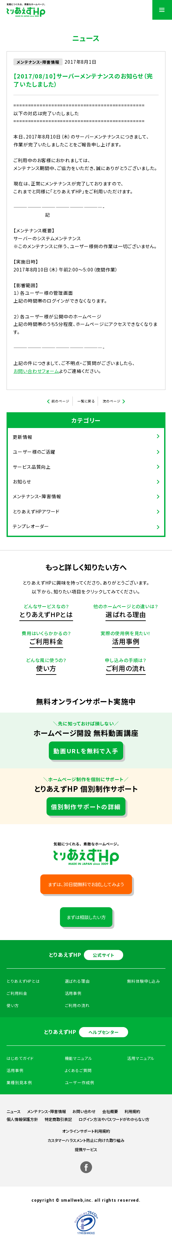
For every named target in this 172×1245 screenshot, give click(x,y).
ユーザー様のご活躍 (34, 451)
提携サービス (86, 1149)
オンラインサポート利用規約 (86, 1131)
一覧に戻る (86, 400)
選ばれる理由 (125, 614)
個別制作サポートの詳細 (86, 806)
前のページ (60, 400)
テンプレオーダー (31, 526)
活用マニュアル (141, 1058)
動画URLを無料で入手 (86, 750)
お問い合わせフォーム (36, 371)
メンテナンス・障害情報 (37, 496)
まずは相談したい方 (86, 917)
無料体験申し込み (143, 981)
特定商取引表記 (58, 1119)
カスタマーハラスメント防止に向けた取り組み (86, 1140)
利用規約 (132, 1111)
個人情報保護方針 (22, 1119)
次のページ (112, 400)
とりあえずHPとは (46, 614)
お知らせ (22, 481)
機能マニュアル (78, 1058)
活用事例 (126, 641)
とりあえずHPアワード (36, 511)
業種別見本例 (19, 1082)
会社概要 (110, 1111)
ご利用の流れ (126, 668)
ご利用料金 (46, 641)
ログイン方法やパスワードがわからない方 (114, 1119)
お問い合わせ (84, 1111)
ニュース (14, 1111)
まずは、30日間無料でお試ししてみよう (86, 884)
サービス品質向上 (32, 466)
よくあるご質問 (78, 1070)
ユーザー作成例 (79, 1082)
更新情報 (22, 437)
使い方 (46, 668)
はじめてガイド (20, 1058)
